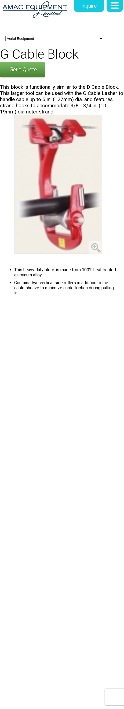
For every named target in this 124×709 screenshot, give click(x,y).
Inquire (89, 6)
